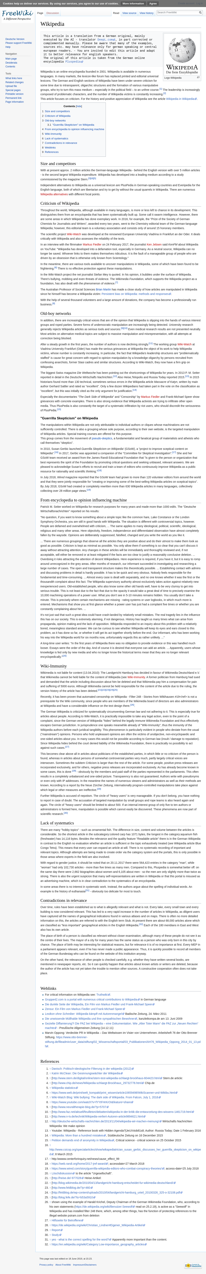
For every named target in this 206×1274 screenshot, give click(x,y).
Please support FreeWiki (18, 43)
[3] (89, 178)
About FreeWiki (63, 1265)
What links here (13, 78)
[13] (187, 376)
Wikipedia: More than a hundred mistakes (78, 1135)
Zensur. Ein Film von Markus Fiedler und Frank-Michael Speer (83, 1009)
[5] (94, 178)
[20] (64, 656)
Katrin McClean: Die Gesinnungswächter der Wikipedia (86, 1073)
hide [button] (78, 106)
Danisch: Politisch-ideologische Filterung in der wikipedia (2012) (91, 1068)
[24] (111, 689)
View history (146, 13)
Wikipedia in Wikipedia (180, 98)
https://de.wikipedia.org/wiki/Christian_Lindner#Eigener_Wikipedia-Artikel (97, 1225)
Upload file (11, 86)
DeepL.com (105, 40)
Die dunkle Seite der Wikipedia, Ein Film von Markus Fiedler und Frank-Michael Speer (98, 1004)
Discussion (52, 13)
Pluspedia (73, 62)
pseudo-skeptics (102, 438)
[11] (150, 343)
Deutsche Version (14, 39)
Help (7, 47)
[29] (99, 788)
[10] (125, 328)
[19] (89, 490)
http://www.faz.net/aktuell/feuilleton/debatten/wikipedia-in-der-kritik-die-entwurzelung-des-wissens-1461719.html (122, 1111)
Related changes (14, 82)
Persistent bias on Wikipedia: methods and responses (135, 294)
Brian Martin (103, 289)
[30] (66, 812)
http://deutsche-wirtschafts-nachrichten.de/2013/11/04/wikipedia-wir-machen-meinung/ (105, 1121)
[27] (67, 747)
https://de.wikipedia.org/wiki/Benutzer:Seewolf (103, 1206)
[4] (92, 178)
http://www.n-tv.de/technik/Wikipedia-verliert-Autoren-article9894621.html (98, 1116)
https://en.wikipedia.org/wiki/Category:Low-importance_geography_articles (98, 1244)
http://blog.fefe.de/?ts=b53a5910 (73, 1197)
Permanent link (13, 98)
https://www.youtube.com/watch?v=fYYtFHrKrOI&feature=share (91, 1102)
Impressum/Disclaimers (84, 1265)
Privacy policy (46, 1265)
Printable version (14, 94)
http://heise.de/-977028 (67, 1178)
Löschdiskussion (62, 1173)
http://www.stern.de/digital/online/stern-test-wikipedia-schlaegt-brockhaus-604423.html (106, 1078)
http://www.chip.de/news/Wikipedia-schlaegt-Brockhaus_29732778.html (97, 1083)
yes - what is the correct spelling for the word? (80, 1239)
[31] (87, 890)
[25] (115, 689)
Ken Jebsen (154, 244)
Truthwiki (102, 994)
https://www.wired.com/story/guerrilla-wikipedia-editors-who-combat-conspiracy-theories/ (107, 1168)
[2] (164, 93)
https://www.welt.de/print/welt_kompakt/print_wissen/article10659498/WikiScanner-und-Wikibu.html (113, 1092)
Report (56, 1230)
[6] (55, 267)
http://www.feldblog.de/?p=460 (71, 1187)
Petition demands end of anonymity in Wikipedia (82, 1140)
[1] (160, 88)
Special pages (13, 90)
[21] (100, 689)
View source (129, 13)
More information (133, 3)
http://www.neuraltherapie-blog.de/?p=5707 (79, 1107)
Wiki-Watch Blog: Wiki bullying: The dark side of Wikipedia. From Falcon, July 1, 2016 (105, 1097)
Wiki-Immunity (136, 677)
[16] (56, 452)
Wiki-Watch (74, 234)
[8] (53, 303)
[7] (116, 282)
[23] (108, 689)
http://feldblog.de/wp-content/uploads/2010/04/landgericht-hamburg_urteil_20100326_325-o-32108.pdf (116, 1192)
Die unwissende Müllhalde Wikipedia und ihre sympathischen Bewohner (90, 1018)
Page (40, 13)
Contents (10, 66)
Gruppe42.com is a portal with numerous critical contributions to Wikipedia (91, 999)
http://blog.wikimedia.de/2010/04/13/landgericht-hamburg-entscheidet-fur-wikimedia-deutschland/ (113, 1182)
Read (116, 13)
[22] (104, 689)
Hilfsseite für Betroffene (66, 1220)
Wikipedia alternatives (54, 194)
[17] (174, 452)
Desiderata (11, 62)
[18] (99, 470)
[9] (122, 328)
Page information (14, 101)
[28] (74, 771)
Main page (11, 58)
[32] (141, 924)
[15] (59, 409)
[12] (115, 376)
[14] (134, 389)
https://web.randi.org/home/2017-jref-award (79, 1163)
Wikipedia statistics (63, 1087)
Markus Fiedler (92, 244)
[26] (132, 704)
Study (55, 1234)
